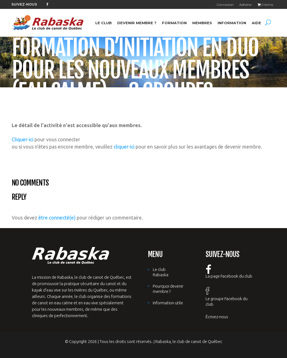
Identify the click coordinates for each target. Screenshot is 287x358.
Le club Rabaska (160, 272)
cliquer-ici (124, 146)
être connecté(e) (57, 217)
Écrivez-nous (217, 316)
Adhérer (245, 5)
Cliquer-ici (22, 139)
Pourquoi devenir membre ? (168, 289)
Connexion (225, 5)
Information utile (168, 302)
